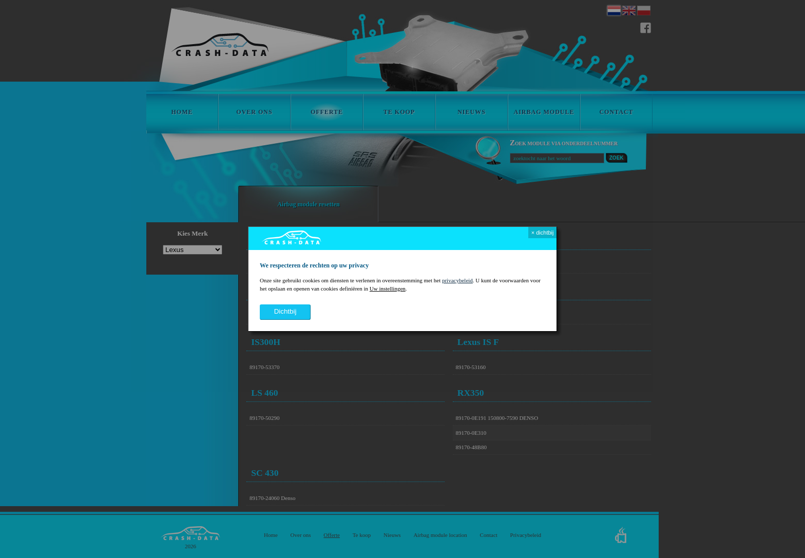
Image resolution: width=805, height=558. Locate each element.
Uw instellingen (388, 288)
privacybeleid (457, 280)
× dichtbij (542, 232)
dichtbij (285, 311)
